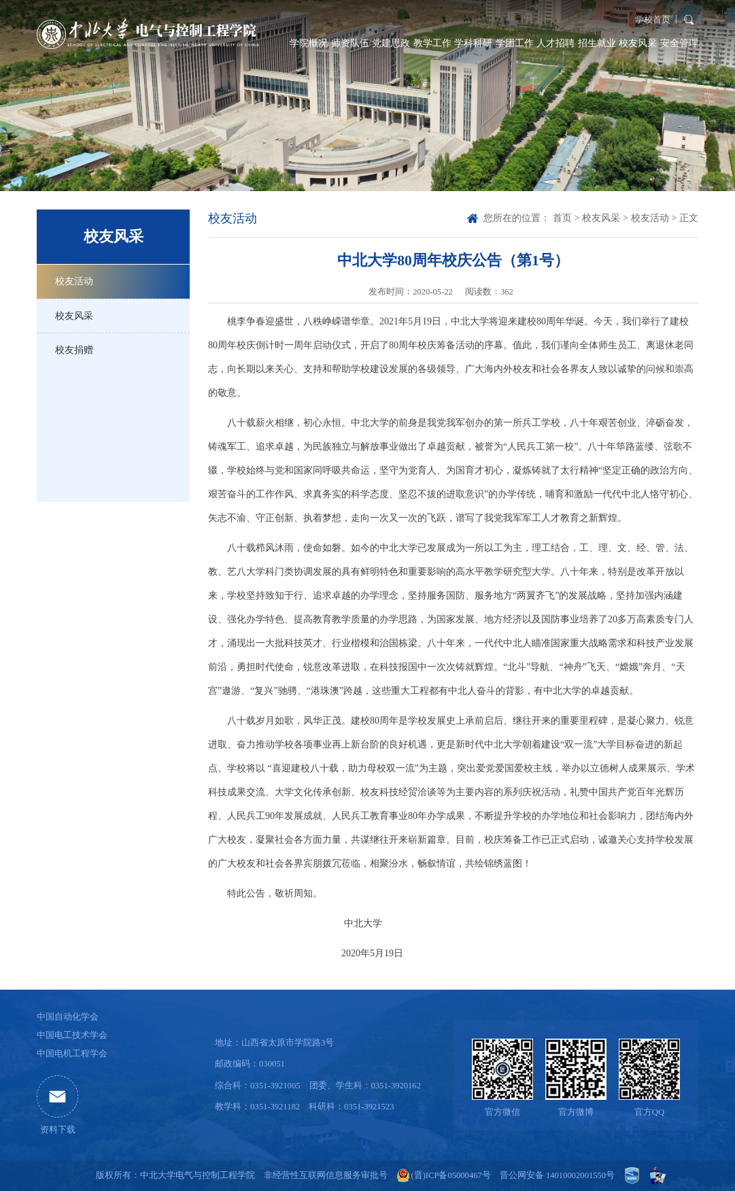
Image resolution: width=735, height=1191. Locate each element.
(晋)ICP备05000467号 (450, 1175)
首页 (562, 217)
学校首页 (652, 19)
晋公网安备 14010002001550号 (557, 1175)
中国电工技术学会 (72, 1035)
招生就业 (597, 42)
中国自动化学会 (68, 1017)
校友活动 (74, 280)
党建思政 (391, 42)
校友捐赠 (74, 349)
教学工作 (432, 42)
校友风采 (638, 42)
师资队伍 (350, 42)
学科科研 (473, 42)
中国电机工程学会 (72, 1053)
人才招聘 (555, 42)
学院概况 (309, 42)
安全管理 (679, 42)
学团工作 (515, 42)
